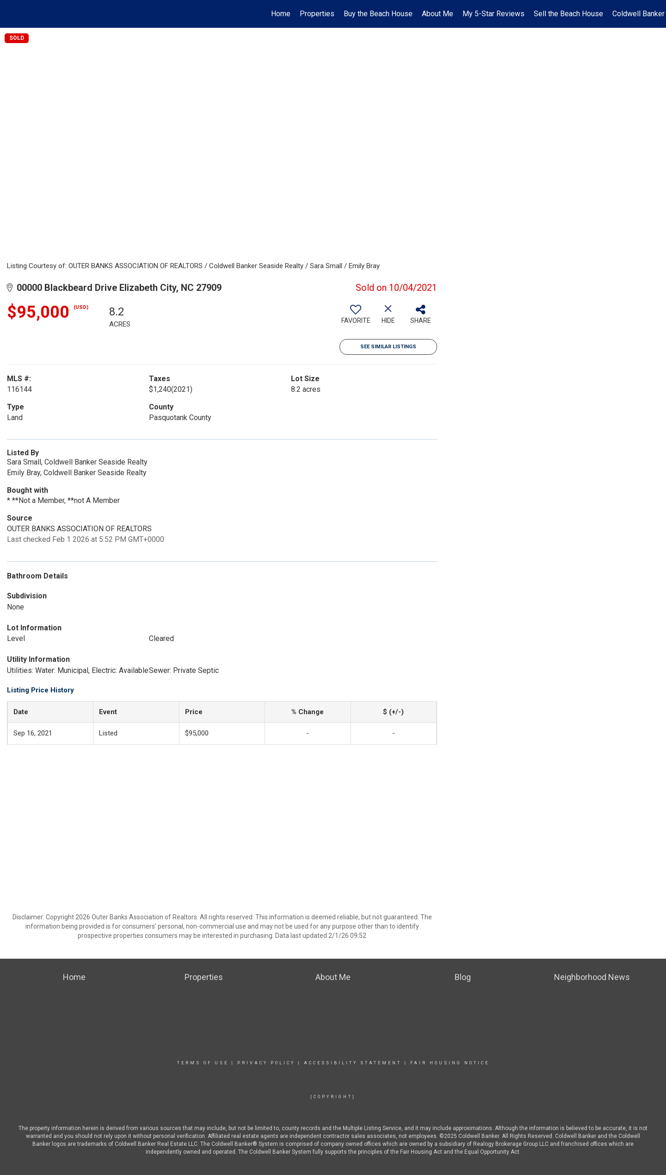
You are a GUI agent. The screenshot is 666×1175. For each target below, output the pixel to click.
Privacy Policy (266, 1063)
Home (280, 13)
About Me (437, 13)
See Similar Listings (388, 347)
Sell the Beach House (568, 13)
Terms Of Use (202, 1063)
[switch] (355, 318)
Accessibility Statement (352, 1063)
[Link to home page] (12, 14)
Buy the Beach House (378, 13)
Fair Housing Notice (449, 1063)
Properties (317, 13)
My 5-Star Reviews (493, 13)
